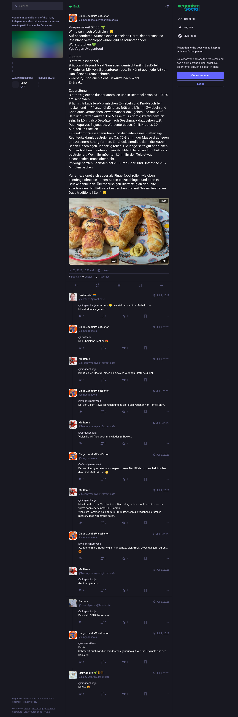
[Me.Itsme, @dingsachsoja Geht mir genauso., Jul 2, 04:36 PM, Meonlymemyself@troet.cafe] (119, 580)
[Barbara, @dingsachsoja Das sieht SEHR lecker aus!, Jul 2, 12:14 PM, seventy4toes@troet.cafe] (119, 612)
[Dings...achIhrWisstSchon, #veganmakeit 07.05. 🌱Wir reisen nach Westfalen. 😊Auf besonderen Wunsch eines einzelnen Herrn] (119, 150)
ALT (114, 261)
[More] (161, 286)
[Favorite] (119, 285)
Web (106, 270)
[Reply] (76, 285)
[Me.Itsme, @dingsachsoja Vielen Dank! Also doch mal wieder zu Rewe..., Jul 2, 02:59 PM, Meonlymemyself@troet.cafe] (119, 433)
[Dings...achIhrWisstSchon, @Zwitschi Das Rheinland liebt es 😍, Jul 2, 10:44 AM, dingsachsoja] (119, 338)
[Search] (37, 6)
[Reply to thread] (81, 316)
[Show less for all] (167, 6)
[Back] (114, 6)
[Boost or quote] (98, 285)
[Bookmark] (140, 285)
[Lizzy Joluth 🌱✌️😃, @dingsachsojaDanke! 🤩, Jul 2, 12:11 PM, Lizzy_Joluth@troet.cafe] (119, 684)
